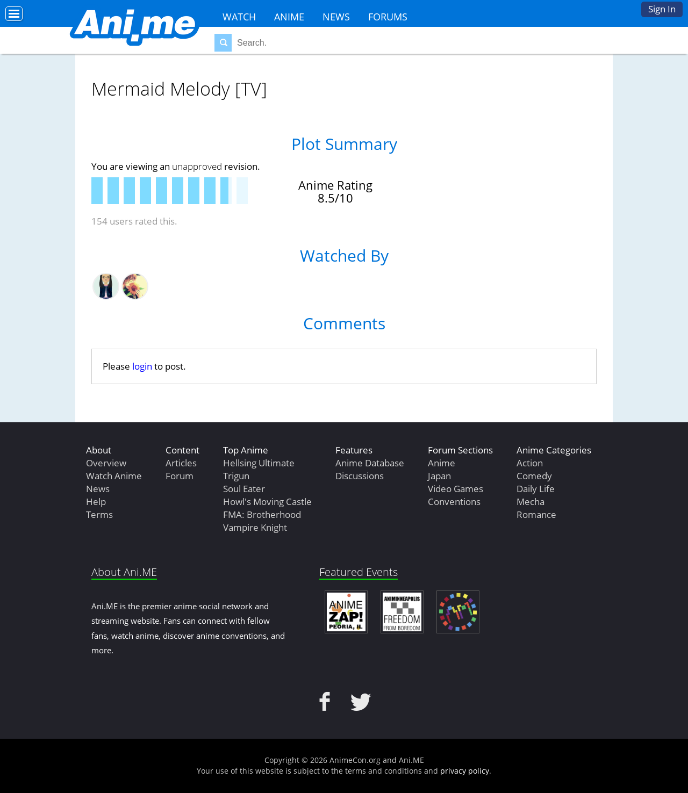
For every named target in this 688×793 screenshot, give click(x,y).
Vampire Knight (255, 527)
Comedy (534, 476)
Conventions (454, 501)
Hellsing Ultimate (259, 463)
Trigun (236, 476)
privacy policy (464, 771)
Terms (99, 514)
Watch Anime (114, 476)
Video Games (455, 488)
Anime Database (369, 463)
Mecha (530, 501)
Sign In (662, 9)
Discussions (359, 476)
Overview (106, 463)
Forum (180, 476)
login (142, 366)
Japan (439, 476)
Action (530, 463)
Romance (536, 514)
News (336, 16)
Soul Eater (244, 488)
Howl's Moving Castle (267, 501)
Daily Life (536, 488)
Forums (387, 16)
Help (96, 501)
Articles (181, 463)
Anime (289, 16)
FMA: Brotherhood (262, 514)
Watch (239, 16)
